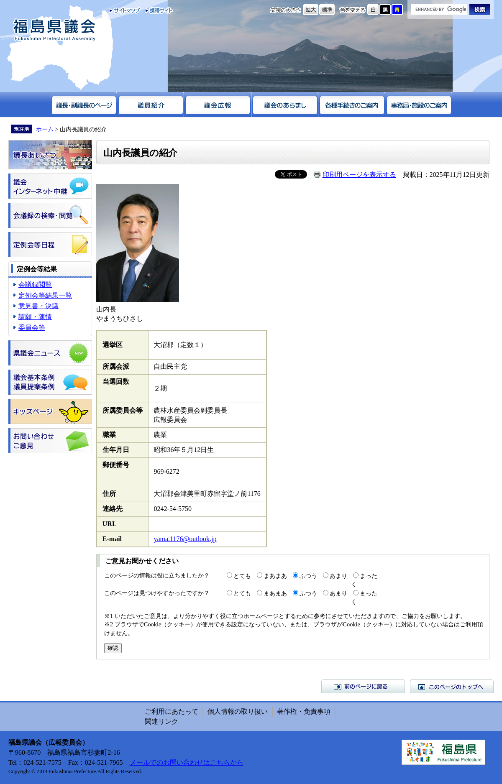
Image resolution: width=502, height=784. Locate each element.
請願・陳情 (35, 316)
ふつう (308, 575)
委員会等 (31, 327)
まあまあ (275, 575)
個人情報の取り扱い (237, 711)
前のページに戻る (363, 686)
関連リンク (161, 721)
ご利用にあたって (171, 711)
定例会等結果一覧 (45, 295)
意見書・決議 (38, 305)
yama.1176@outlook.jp (185, 538)
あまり (338, 575)
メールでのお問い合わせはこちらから (186, 762)
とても (242, 575)
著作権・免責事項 (303, 711)
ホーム (45, 129)
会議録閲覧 (35, 284)
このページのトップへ (452, 686)
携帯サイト (157, 10)
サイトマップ (125, 10)
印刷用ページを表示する (359, 174)
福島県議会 (54, 30)
